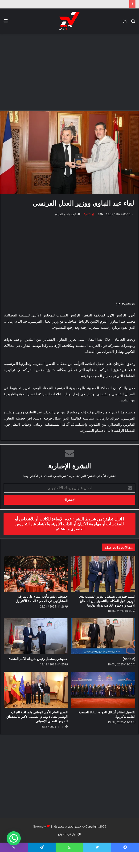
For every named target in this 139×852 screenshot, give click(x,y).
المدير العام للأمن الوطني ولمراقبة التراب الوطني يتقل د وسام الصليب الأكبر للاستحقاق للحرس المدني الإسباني (37, 716)
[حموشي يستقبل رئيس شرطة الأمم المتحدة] (36, 636)
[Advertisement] (67, 71)
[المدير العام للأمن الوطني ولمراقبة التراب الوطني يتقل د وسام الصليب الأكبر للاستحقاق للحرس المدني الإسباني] (36, 690)
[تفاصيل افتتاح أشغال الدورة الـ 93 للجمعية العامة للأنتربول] (103, 690)
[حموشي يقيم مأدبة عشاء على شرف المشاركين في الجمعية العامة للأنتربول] (36, 574)
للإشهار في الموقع (69, 834)
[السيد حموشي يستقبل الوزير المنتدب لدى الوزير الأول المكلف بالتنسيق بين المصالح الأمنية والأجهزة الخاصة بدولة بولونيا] (103, 574)
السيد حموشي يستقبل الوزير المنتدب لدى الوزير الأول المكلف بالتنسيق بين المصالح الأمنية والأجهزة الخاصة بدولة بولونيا (107, 601)
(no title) (129, 659)
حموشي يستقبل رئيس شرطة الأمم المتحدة (38, 659)
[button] (14, 838)
